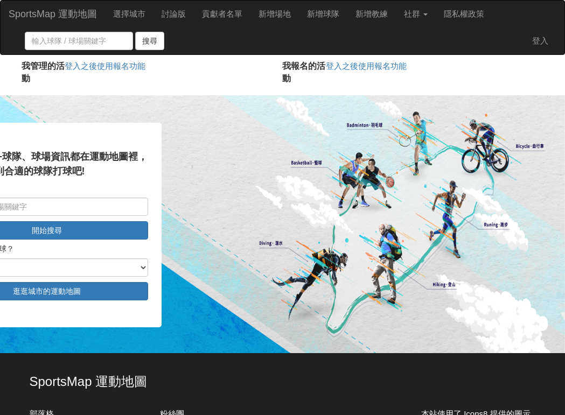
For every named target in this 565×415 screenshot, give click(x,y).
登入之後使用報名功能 (105, 66)
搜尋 (149, 41)
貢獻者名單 (222, 13)
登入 (540, 40)
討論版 (174, 13)
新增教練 (371, 13)
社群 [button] (416, 13)
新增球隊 (323, 13)
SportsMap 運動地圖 (53, 14)
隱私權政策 (464, 13)
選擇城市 (129, 13)
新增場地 (275, 13)
